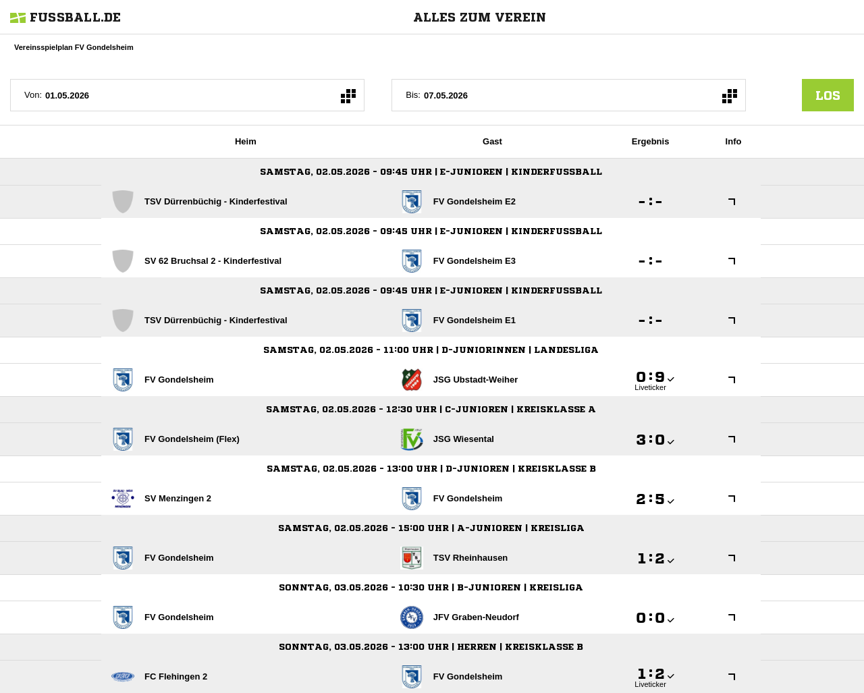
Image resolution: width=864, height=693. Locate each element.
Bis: (413, 95)
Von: (33, 95)
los (827, 95)
